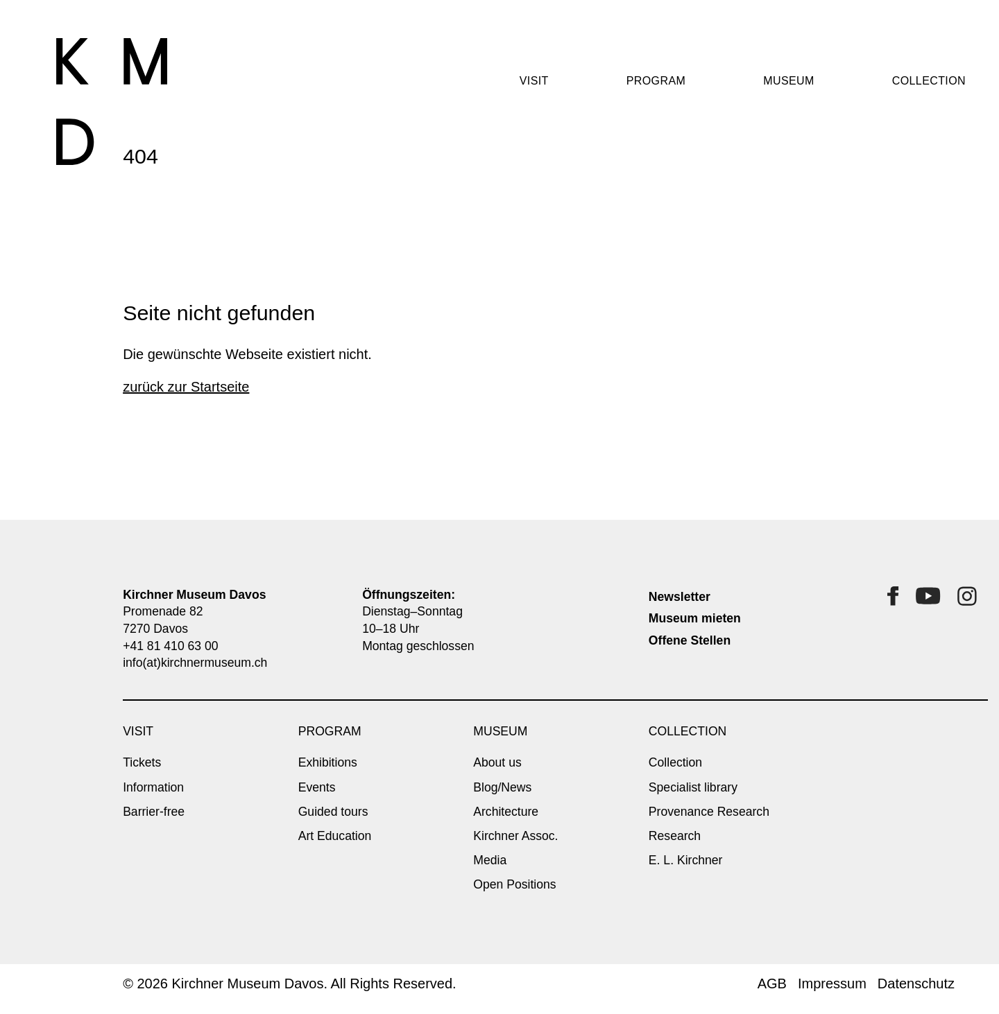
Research (675, 836)
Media (489, 860)
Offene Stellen (690, 640)
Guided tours (333, 812)
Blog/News (502, 787)
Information (153, 787)
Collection (675, 762)
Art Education (335, 836)
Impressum (832, 983)
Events (317, 787)
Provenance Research (709, 812)
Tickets (142, 762)
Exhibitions (327, 762)
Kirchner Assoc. (515, 836)
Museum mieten (695, 618)
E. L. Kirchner (686, 860)
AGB (772, 983)
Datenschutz (916, 983)
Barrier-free (154, 812)
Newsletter (679, 597)
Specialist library (693, 787)
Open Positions (514, 884)
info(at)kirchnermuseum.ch (195, 663)
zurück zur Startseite (186, 386)
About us (497, 762)
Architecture (505, 812)
